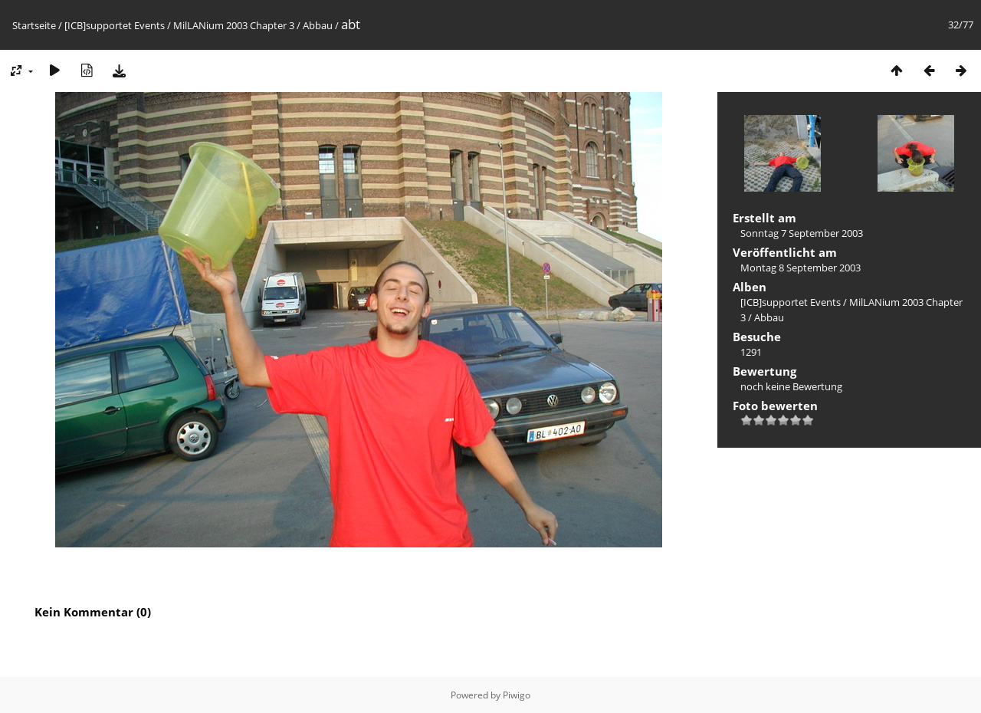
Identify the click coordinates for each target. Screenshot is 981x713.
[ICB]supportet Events (114, 25)
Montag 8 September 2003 (800, 267)
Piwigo (516, 695)
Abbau (318, 25)
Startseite (34, 25)
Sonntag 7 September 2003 (801, 233)
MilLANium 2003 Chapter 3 (233, 25)
